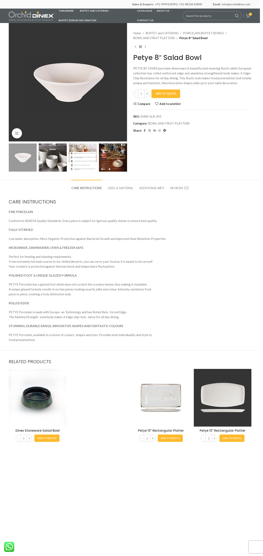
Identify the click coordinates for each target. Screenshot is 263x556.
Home (137, 33)
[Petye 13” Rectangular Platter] (161, 398)
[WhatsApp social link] (159, 130)
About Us (15, 481)
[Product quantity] (141, 93)
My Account (79, 481)
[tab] (86, 186)
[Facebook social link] (144, 130)
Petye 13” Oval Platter (99, 430)
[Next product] (145, 46)
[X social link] (149, 130)
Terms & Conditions (22, 518)
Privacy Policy (18, 510)
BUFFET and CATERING (162, 33)
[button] (46, 438)
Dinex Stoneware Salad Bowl (37, 430)
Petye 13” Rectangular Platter (161, 430)
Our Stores (16, 496)
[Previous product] (135, 46)
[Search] (212, 15)
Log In (75, 510)
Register (77, 518)
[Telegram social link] (164, 130)
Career (13, 525)
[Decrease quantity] (135, 93)
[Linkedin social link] (154, 130)
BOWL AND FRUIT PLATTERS (154, 38)
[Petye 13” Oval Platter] (99, 398)
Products (77, 503)
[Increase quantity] (146, 93)
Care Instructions (20, 488)
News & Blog (17, 503)
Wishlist (76, 488)
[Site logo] (32, 15)
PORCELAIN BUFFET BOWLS (203, 33)
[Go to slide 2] (132, 461)
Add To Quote (166, 93)
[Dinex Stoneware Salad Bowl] (37, 398)
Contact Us (16, 532)
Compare (77, 496)
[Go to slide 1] (128, 461)
